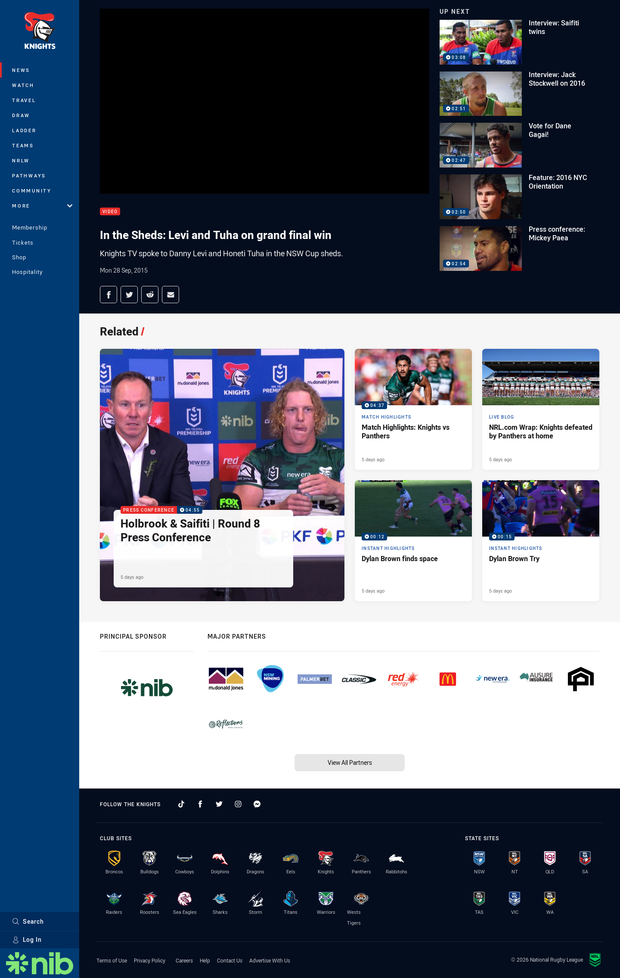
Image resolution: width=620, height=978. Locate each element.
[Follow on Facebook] (200, 804)
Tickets (23, 242)
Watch (23, 85)
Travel (24, 100)
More (42, 205)
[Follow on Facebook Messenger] (257, 804)
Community (32, 190)
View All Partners (350, 762)
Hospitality (27, 272)
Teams (23, 145)
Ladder (24, 130)
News (21, 70)
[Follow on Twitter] (219, 804)
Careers (184, 960)
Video (110, 211)
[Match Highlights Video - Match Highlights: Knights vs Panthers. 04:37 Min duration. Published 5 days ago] (413, 409)
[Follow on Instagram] (238, 804)
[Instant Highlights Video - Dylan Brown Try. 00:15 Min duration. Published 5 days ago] (540, 540)
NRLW (21, 160)
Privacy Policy (149, 960)
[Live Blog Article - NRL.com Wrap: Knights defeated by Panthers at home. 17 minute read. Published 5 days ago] (540, 409)
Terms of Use (111, 960)
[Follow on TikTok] (181, 804)
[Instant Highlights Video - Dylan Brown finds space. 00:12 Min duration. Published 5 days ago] (413, 540)
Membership (29, 227)
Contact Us (229, 960)
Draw (21, 115)
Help (205, 960)
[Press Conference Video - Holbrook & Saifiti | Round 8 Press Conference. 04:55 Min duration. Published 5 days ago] (222, 475)
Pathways (29, 175)
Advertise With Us (269, 960)
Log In (27, 939)
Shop (19, 257)
